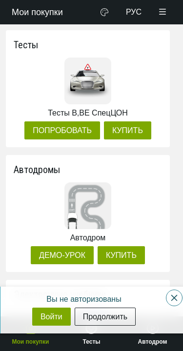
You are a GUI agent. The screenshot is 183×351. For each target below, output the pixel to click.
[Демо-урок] (62, 255)
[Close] (174, 298)
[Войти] (51, 317)
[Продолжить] (105, 317)
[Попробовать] (62, 130)
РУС (134, 12)
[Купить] (127, 130)
